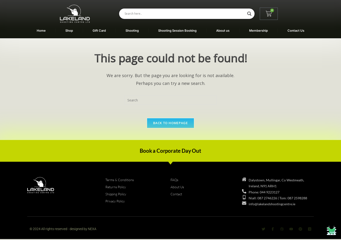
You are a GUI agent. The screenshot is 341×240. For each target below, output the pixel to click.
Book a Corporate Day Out (170, 151)
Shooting (132, 30)
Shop (69, 30)
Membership (258, 30)
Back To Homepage (170, 124)
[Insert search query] (170, 100)
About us (222, 30)
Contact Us (295, 30)
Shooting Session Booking (177, 30)
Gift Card (99, 30)
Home (41, 30)
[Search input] (185, 13)
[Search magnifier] (249, 13)
